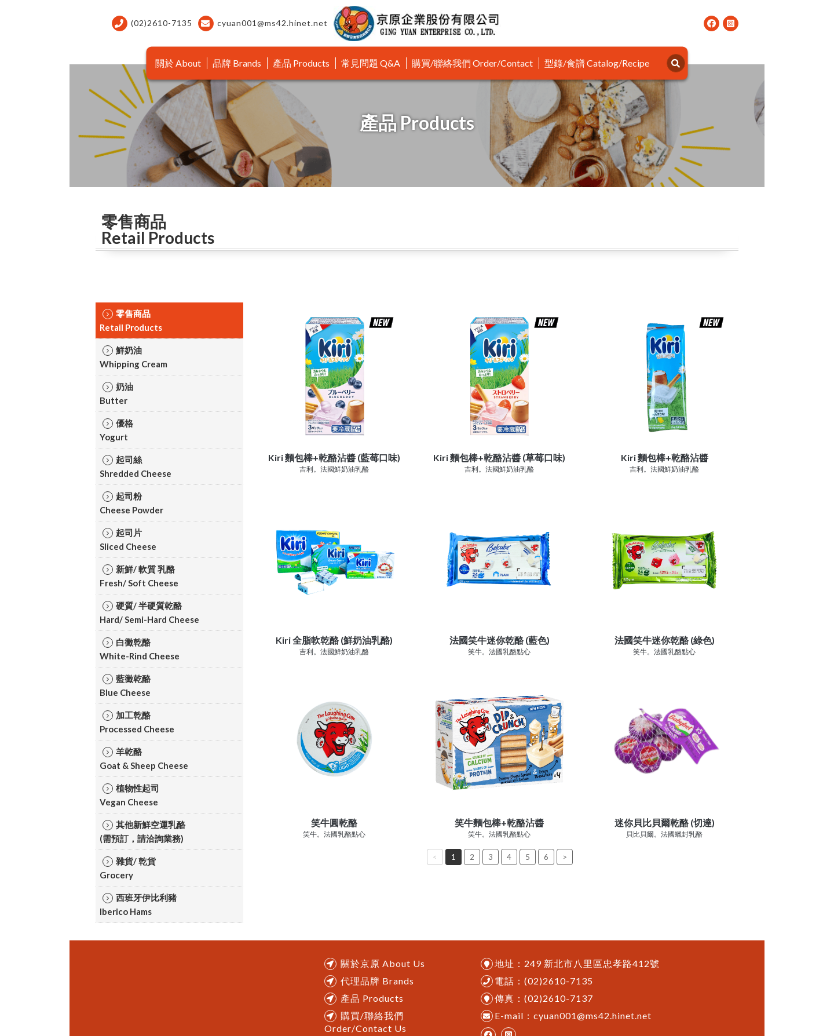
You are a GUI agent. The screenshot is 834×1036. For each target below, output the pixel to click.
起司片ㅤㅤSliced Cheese (128, 539)
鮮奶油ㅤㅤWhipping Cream (133, 357)
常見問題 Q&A (370, 62)
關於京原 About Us (383, 963)
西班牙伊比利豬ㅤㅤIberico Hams (138, 904)
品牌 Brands (237, 62)
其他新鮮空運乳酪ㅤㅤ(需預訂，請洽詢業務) (142, 831)
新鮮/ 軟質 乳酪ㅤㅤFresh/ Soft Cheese (139, 576)
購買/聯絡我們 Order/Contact (472, 62)
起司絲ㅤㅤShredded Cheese (135, 466)
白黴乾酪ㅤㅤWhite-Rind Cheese (140, 649)
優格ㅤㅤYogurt (116, 430)
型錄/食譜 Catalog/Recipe (596, 62)
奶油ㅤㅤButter (116, 393)
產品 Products (301, 62)
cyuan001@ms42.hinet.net (263, 23)
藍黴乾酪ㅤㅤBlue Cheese (125, 685)
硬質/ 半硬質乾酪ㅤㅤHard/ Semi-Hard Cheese (149, 612)
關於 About (178, 62)
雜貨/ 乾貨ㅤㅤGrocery (128, 868)
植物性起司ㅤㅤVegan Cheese (129, 795)
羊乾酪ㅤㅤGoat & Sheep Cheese (144, 758)
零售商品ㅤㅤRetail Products (131, 320)
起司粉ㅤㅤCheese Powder (131, 503)
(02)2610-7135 (152, 23)
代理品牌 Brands (377, 980)
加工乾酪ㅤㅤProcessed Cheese (137, 722)
